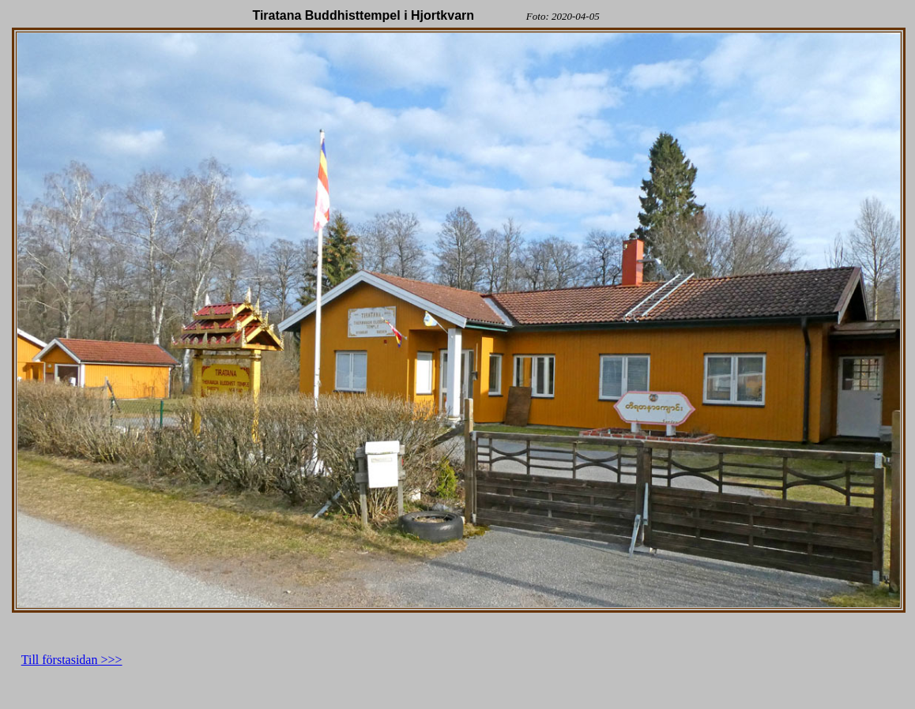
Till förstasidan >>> (71, 659)
